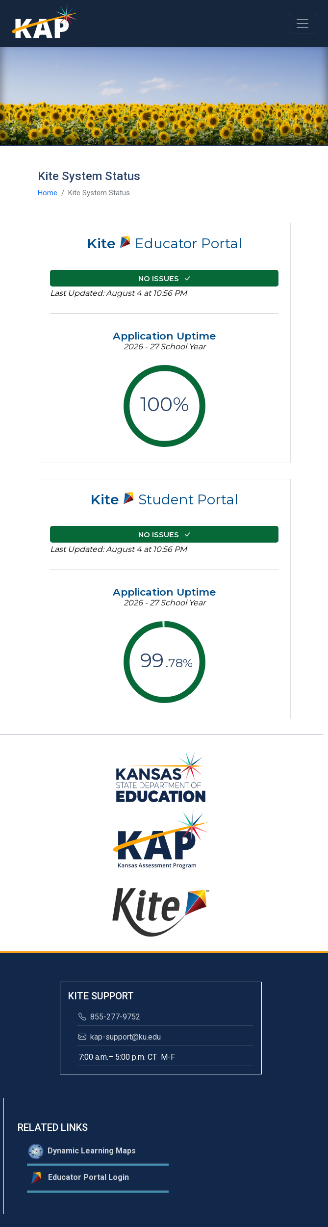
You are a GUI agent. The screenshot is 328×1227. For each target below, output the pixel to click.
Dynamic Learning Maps (82, 1151)
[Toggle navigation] (302, 23)
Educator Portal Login (78, 1178)
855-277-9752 (109, 1016)
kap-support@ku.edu (119, 1037)
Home (47, 192)
